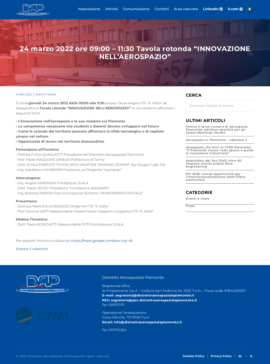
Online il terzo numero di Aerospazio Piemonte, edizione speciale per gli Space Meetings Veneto (217, 129)
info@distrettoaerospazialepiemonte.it (148, 322)
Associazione (89, 9)
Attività (111, 9)
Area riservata (186, 9)
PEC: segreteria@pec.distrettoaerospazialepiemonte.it (149, 300)
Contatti (162, 9)
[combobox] (220, 106)
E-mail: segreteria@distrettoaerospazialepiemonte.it (148, 295)
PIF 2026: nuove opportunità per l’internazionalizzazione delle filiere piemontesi (216, 177)
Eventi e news (45, 94)
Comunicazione (136, 9)
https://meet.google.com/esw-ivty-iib (102, 241)
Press (190, 206)
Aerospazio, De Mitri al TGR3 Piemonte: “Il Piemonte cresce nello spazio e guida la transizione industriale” (220, 150)
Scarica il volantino (32, 249)
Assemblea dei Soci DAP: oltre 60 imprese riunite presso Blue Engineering (214, 163)
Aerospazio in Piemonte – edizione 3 (216, 140)
